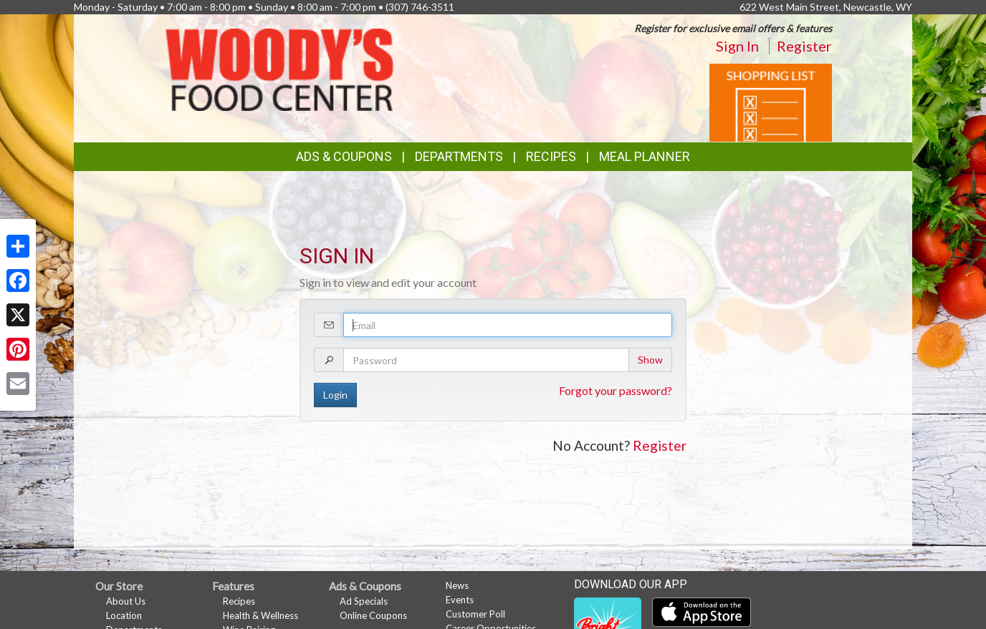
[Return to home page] (279, 68)
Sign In (737, 45)
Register (804, 45)
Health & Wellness (260, 615)
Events (460, 599)
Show (650, 359)
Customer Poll (475, 614)
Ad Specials (364, 601)
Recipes (551, 156)
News (457, 585)
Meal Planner (644, 156)
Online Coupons (373, 615)
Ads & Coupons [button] (344, 156)
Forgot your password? (615, 390)
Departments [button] (459, 156)
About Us (125, 601)
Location (124, 615)
